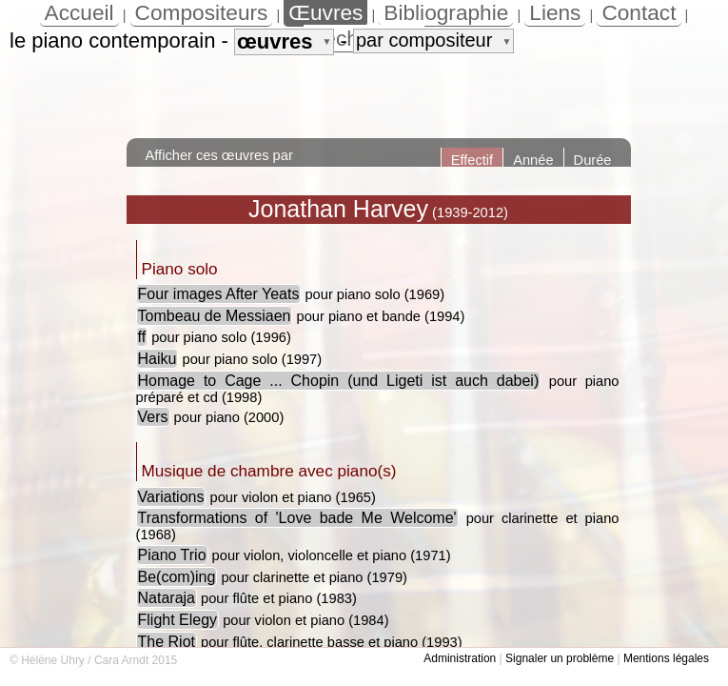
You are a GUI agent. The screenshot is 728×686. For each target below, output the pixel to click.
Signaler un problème (559, 658)
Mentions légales (666, 658)
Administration (459, 658)
